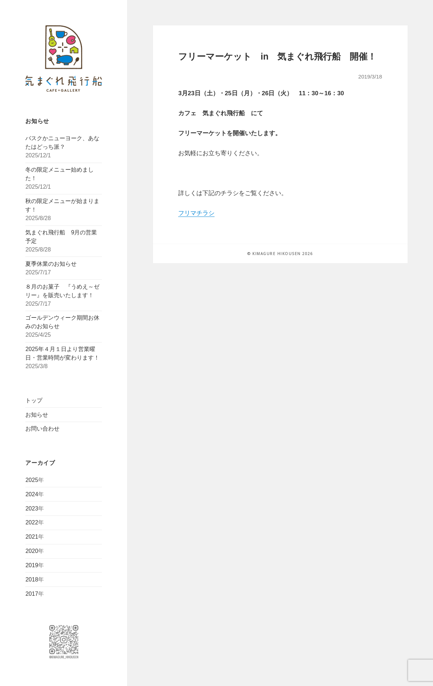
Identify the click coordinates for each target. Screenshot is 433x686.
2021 (31, 537)
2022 (31, 522)
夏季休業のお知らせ (51, 264)
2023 (31, 508)
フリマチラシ (196, 213)
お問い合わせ (42, 429)
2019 (31, 565)
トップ (33, 400)
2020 (31, 551)
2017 (31, 594)
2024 (31, 494)
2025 (31, 480)
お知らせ (36, 415)
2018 (31, 579)
